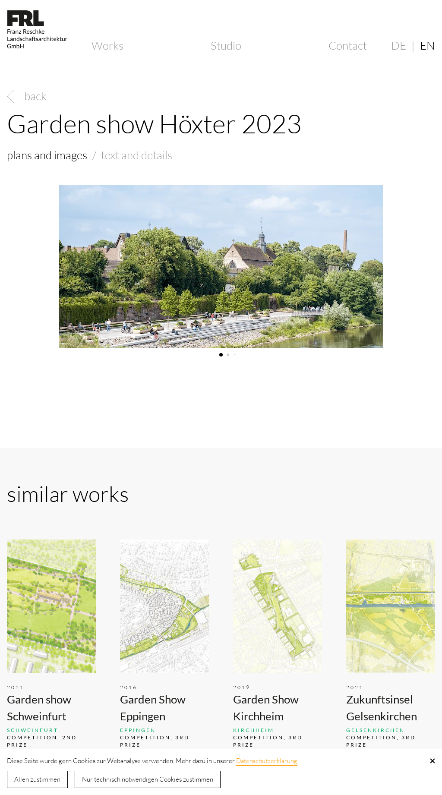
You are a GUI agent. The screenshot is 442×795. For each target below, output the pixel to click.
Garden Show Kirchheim (266, 707)
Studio (226, 45)
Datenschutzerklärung (266, 761)
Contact (347, 45)
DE (398, 45)
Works (107, 45)
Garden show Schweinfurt (39, 707)
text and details (136, 155)
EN (427, 45)
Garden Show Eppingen (153, 707)
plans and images (47, 155)
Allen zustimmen (37, 779)
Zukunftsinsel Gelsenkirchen (381, 707)
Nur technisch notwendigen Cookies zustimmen (147, 779)
